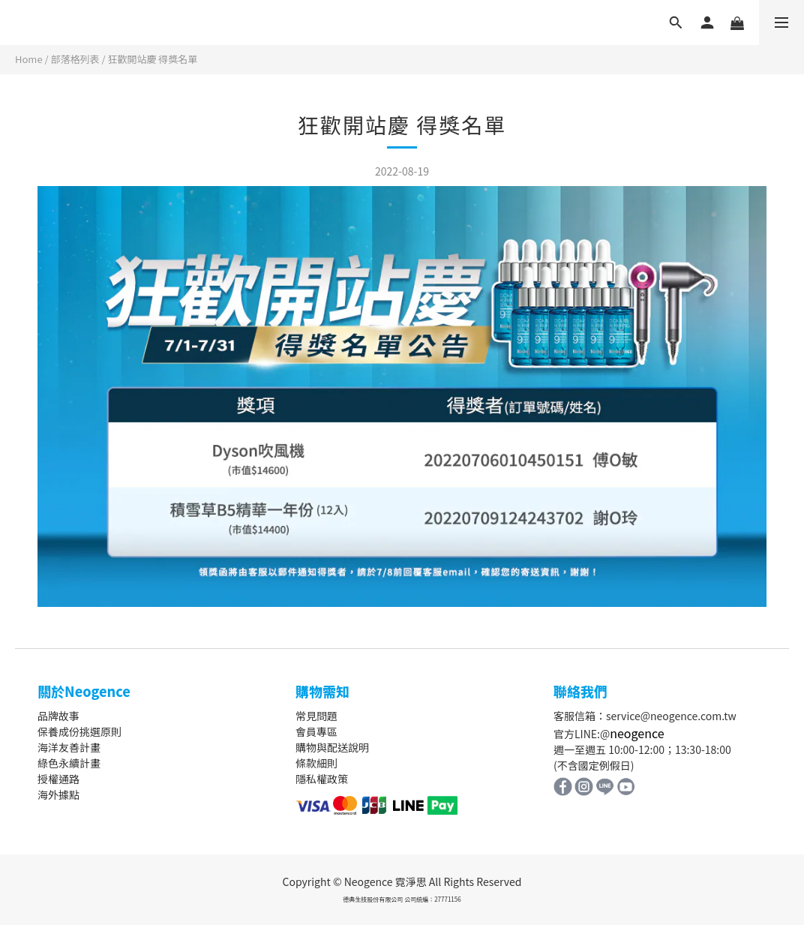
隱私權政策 (322, 778)
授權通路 (59, 778)
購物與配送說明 (332, 747)
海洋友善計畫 (69, 747)
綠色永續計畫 (69, 762)
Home (29, 59)
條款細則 (317, 762)
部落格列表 (75, 59)
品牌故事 (59, 715)
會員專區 (317, 731)
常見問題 (317, 715)
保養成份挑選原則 (80, 731)
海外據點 (59, 794)
